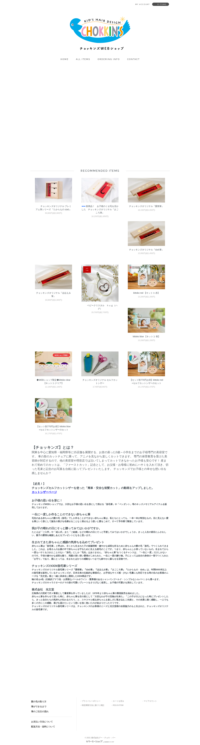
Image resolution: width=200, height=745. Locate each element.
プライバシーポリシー (91, 701)
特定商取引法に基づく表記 (93, 705)
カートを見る (118, 701)
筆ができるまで (38, 706)
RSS (115, 705)
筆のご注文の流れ (39, 711)
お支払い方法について (42, 721)
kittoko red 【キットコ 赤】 (146, 293)
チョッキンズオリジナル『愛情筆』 (146, 206)
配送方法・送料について (43, 726)
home (64, 59)
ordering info (109, 59)
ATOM (120, 705)
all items (83, 59)
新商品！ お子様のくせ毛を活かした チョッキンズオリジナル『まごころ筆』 (100, 209)
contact (133, 59)
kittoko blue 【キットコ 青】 (146, 336)
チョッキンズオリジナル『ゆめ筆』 (146, 249)
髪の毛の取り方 (38, 701)
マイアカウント (150, 701)
